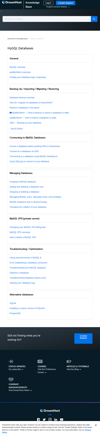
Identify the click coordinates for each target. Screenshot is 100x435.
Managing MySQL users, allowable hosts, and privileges (35, 197)
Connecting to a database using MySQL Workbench (33, 156)
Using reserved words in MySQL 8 (25, 258)
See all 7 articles (16, 129)
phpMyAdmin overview (20, 72)
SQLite (13, 303)
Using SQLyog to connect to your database (29, 161)
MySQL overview (17, 67)
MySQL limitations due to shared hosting (28, 202)
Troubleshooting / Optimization (26, 249)
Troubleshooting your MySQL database (28, 268)
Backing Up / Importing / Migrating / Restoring (34, 89)
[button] (56, 6)
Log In (48, 3)
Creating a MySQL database (23, 182)
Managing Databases (21, 173)
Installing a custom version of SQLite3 (27, 308)
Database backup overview (22, 97)
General (14, 58)
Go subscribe (15, 369)
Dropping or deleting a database (24, 192)
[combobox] (50, 19)
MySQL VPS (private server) (24, 218)
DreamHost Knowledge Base (18, 39)
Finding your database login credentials (28, 77)
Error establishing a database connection (28, 263)
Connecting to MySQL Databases (27, 137)
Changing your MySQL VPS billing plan (28, 227)
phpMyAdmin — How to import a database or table (33, 118)
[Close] (96, 425)
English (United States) (56, 7)
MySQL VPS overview (20, 232)
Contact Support (65, 3)
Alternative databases (21, 294)
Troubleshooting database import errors (28, 278)
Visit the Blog (73, 369)
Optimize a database (19, 273)
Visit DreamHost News (19, 390)
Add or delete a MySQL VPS (23, 237)
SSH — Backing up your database (25, 123)
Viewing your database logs (22, 283)
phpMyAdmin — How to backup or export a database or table (39, 113)
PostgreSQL (15, 313)
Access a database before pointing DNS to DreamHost (35, 146)
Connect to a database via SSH (24, 151)
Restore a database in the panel (24, 108)
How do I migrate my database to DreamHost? (31, 103)
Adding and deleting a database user (27, 187)
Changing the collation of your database (28, 207)
